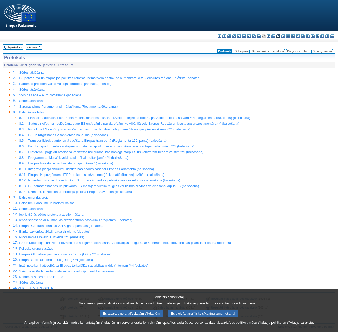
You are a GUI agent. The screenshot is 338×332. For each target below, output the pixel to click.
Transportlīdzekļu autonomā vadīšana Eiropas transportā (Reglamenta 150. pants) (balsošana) (97, 141)
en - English (254, 36)
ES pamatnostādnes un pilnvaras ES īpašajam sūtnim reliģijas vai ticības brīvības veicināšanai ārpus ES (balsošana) (113, 186)
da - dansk (234, 36)
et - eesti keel (244, 36)
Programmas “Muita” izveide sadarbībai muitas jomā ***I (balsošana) (78, 158)
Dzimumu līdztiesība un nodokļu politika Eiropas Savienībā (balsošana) (80, 192)
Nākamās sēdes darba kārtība (41, 277)
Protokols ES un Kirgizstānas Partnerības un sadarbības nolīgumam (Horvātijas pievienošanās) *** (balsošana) (109, 129)
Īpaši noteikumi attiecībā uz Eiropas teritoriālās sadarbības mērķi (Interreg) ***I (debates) (83, 265)
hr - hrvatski (268, 36)
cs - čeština (229, 36)
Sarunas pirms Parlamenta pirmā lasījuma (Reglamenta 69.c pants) (68, 106)
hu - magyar (288, 36)
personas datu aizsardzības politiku (220, 329)
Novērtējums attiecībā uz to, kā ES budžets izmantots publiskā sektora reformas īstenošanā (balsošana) (104, 180)
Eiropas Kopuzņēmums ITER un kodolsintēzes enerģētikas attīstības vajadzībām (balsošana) (96, 175)
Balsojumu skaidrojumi (35, 197)
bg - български (219, 36)
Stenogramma (322, 51)
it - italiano (273, 36)
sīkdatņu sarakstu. (300, 329)
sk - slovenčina (317, 36)
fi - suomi (327, 36)
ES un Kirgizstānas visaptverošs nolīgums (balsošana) (68, 135)
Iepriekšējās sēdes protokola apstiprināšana (51, 214)
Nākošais (32, 47)
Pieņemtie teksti (298, 51)
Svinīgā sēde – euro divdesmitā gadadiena (50, 95)
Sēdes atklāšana (31, 72)
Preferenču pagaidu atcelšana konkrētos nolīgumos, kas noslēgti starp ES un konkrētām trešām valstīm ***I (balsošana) (115, 152)
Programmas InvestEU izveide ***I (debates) (51, 237)
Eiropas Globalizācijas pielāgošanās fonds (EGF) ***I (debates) (65, 254)
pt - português (308, 36)
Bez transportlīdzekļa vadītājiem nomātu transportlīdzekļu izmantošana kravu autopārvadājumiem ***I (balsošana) (111, 146)
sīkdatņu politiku (270, 329)
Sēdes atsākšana (31, 89)
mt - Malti (293, 36)
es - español (224, 36)
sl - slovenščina (322, 36)
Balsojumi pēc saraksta (268, 51)
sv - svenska (332, 36)
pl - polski (303, 36)
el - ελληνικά (249, 36)
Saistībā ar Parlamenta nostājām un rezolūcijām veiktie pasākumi (66, 271)
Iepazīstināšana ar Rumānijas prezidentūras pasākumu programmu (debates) (75, 220)
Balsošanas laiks (31, 112)
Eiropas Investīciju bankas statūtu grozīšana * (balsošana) (70, 163)
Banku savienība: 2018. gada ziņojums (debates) (54, 231)
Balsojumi (241, 51)
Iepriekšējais (15, 47)
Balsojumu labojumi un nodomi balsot (46, 203)
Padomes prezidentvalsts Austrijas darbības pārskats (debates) (65, 84)
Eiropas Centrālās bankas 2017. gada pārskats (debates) (61, 226)
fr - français (259, 36)
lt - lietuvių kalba (283, 36)
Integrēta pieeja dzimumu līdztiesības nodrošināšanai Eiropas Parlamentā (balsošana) (91, 169)
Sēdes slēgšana (31, 282)
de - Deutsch (239, 36)
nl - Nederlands (298, 36)
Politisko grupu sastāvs (36, 248)
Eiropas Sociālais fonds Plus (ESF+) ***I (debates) (56, 260)
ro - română (313, 36)
